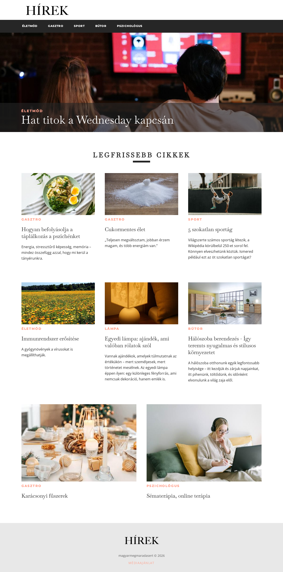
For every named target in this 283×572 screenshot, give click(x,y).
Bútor (195, 329)
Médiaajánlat (141, 563)
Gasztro (31, 219)
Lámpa (112, 329)
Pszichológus (163, 486)
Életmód (32, 111)
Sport (195, 219)
